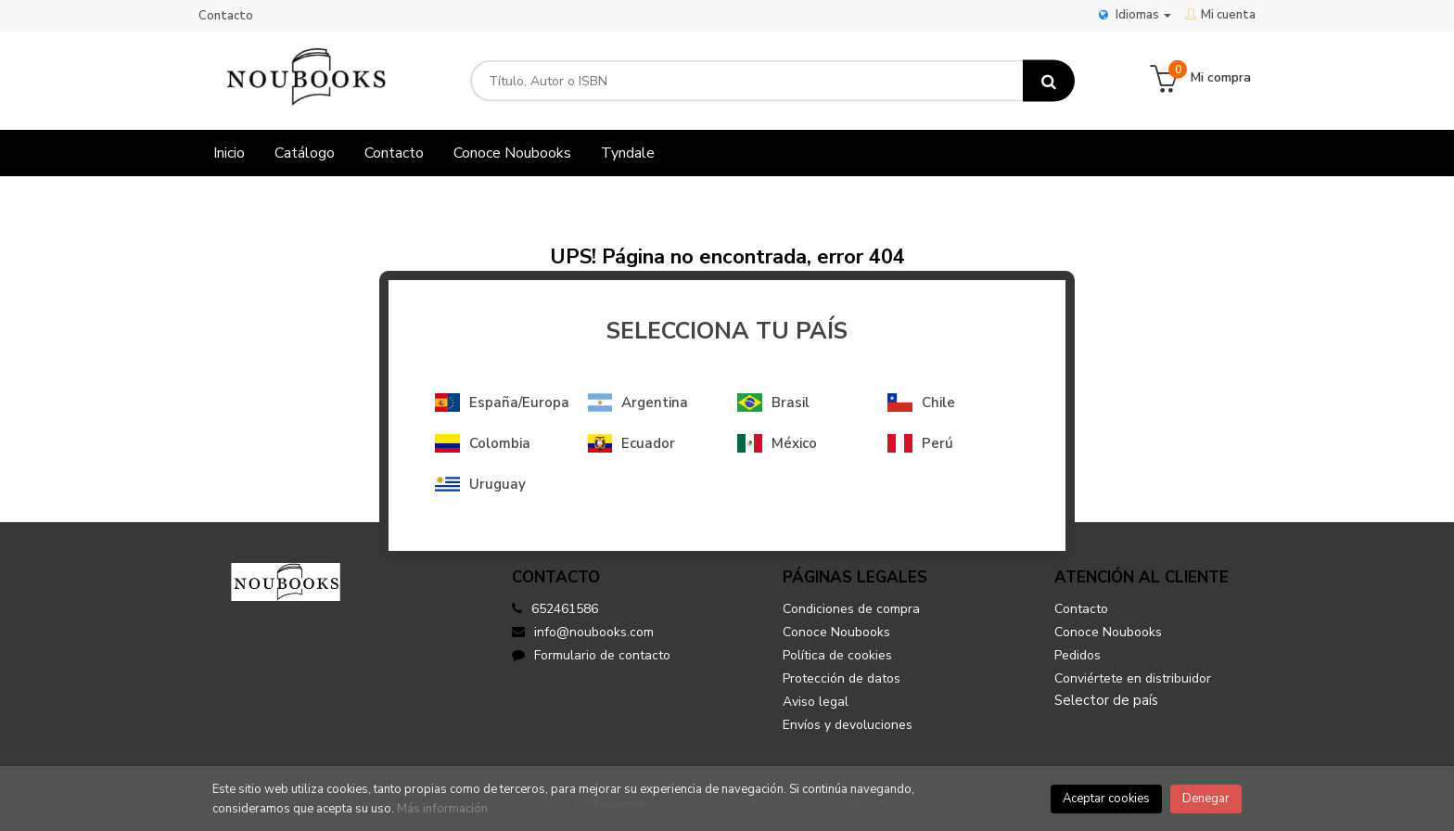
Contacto (225, 15)
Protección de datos (841, 678)
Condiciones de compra (851, 609)
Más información (442, 808)
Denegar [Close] (1206, 798)
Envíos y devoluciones (847, 725)
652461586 (564, 609)
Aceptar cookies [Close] (1106, 798)
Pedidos (1077, 655)
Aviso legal (815, 701)
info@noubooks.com (583, 632)
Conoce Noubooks (836, 632)
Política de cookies (837, 655)
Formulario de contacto (591, 655)
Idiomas (1135, 14)
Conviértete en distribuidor (1132, 678)
